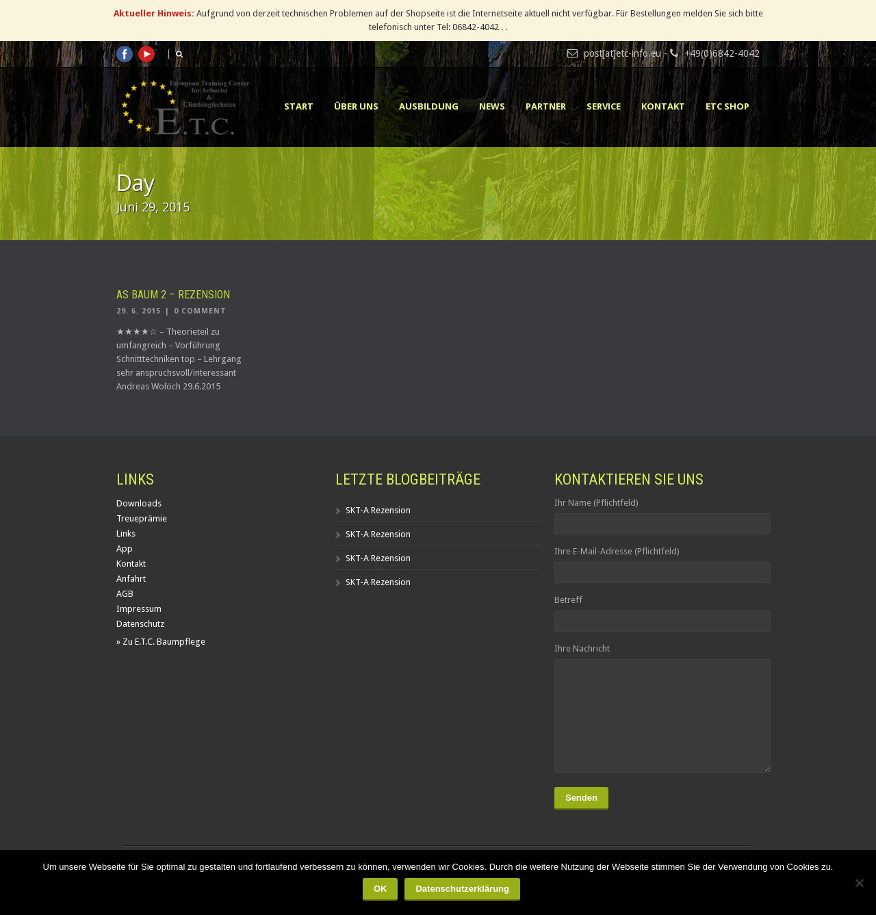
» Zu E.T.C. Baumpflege (160, 641)
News (492, 106)
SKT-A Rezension (378, 510)
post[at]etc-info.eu (622, 53)
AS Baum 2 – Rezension (173, 294)
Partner (546, 106)
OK (380, 889)
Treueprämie (141, 518)
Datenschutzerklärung (462, 889)
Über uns (356, 106)
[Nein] (859, 883)
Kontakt (663, 106)
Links (126, 533)
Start (298, 106)
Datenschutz (140, 624)
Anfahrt (131, 579)
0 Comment (200, 311)
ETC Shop (727, 106)
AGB (124, 594)
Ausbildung (429, 106)
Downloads (139, 503)
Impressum (139, 609)
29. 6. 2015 (138, 311)
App (124, 548)
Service (604, 106)
